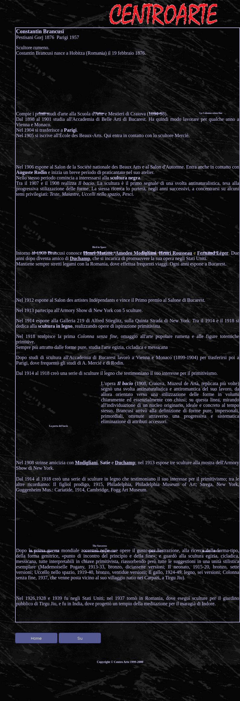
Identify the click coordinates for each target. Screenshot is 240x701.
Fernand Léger (212, 253)
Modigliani (86, 462)
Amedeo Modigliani (135, 253)
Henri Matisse (98, 253)
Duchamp (80, 258)
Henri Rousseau (175, 253)
